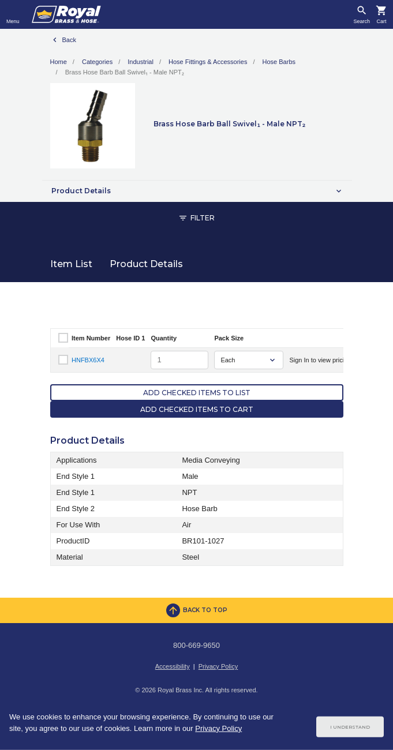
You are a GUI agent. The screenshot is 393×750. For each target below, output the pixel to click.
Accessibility (172, 666)
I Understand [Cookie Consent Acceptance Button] (350, 727)
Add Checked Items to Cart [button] (196, 409)
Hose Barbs (279, 61)
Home (58, 61)
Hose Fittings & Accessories (208, 61)
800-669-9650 (196, 645)
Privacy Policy (218, 666)
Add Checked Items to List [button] (196, 392)
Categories (97, 61)
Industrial (141, 61)
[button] (197, 191)
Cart (381, 21)
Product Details (146, 263)
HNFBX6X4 (88, 360)
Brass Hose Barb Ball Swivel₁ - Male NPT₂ (124, 72)
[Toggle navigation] (13, 14)
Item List (71, 263)
